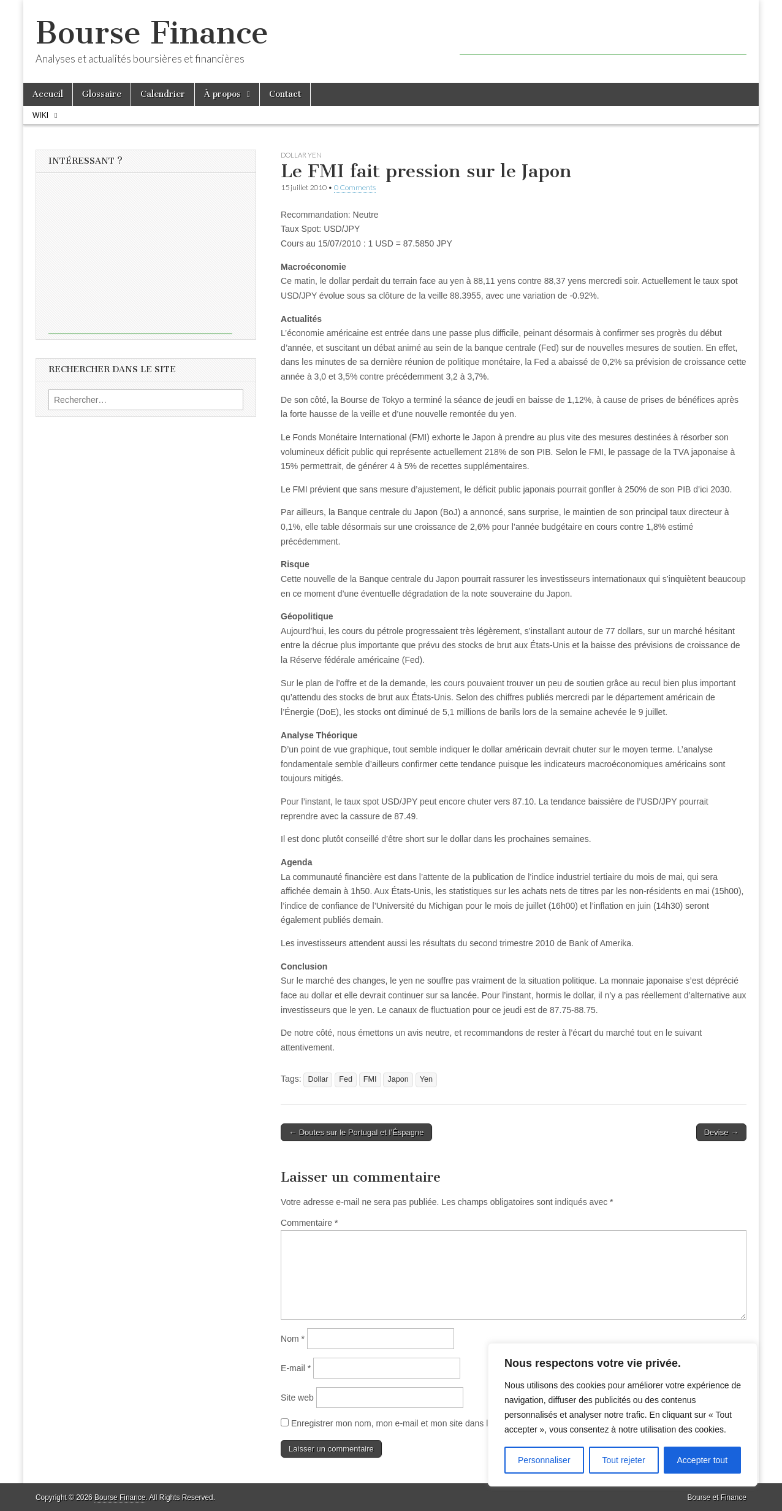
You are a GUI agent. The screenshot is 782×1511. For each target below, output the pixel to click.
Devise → (721, 1132)
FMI (370, 1079)
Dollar (318, 1079)
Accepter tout (702, 1460)
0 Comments (355, 187)
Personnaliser (544, 1460)
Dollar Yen (301, 155)
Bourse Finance (152, 33)
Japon (397, 1079)
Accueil (47, 94)
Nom (293, 1339)
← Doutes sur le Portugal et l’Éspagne (356, 1132)
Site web (297, 1397)
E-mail (296, 1368)
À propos (222, 94)
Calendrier (162, 94)
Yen (426, 1079)
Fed (345, 1079)
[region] (622, 1414)
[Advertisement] (603, 36)
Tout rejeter (623, 1460)
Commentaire (309, 1223)
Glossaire (101, 94)
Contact (285, 94)
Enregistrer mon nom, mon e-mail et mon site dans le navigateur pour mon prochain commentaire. (477, 1423)
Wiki (40, 115)
